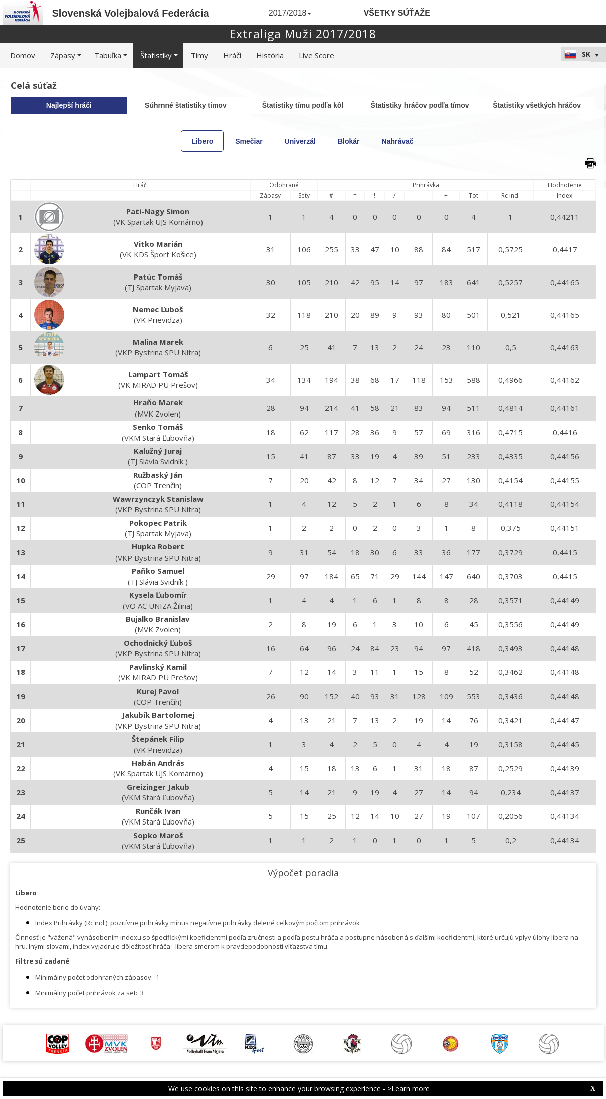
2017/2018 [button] (290, 13)
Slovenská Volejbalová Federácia (130, 13)
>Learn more (408, 1088)
